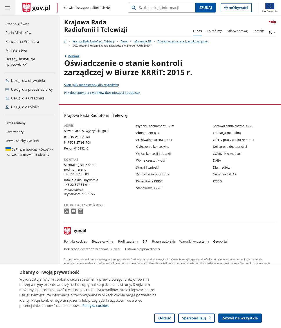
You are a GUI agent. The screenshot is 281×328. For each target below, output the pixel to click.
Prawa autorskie (164, 241)
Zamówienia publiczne (152, 174)
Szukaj (205, 7)
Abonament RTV (148, 133)
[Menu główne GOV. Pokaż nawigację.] (7, 7)
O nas (197, 31)
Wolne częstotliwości (151, 160)
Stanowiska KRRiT (149, 188)
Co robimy (214, 31)
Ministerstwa (16, 50)
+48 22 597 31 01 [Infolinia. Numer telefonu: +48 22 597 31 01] (76, 184)
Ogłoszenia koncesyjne (152, 146)
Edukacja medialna (227, 133)
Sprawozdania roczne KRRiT (233, 126)
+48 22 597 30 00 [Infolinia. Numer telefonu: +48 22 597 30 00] (76, 174)
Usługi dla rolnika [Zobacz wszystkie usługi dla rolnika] (22, 107)
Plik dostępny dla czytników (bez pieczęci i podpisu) (102, 92)
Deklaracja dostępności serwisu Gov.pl (92, 249)
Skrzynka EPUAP (224, 174)
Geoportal (220, 241)
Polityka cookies (75, 241)
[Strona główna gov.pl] (36, 8)
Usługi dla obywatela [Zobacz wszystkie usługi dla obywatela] (25, 80)
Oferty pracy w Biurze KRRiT (233, 140)
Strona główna (22, 23)
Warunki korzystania (194, 241)
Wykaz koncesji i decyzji (153, 153)
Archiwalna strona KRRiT (154, 140)
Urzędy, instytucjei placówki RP (20, 62)
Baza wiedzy (14, 132)
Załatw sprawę (237, 31)
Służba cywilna (102, 241)
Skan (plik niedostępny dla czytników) (91, 85)
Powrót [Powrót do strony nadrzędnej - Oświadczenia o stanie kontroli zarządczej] (73, 56)
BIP (145, 241)
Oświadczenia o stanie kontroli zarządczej (182, 41)
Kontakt (258, 31)
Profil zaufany (15, 123)
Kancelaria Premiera (22, 41)
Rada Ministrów (18, 32)
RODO (217, 181)
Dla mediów (221, 167)
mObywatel (238, 8)
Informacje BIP (142, 41)
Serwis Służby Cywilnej (22, 141)
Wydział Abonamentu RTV (155, 126)
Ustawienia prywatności (142, 249)
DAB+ (217, 160)
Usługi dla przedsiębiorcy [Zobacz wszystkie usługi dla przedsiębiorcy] (29, 89)
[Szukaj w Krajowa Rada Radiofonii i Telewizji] (161, 8)
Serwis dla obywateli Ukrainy (29, 152)
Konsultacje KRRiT (149, 181)
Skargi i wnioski (147, 167)
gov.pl (75, 231)
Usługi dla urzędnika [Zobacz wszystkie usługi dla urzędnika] (25, 98)
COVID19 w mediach (228, 153)
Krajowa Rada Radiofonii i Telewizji (96, 26)
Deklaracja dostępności (230, 146)
